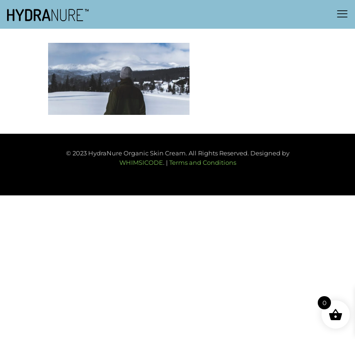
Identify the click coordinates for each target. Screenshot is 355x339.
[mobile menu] (342, 14)
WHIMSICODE (141, 162)
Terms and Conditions (202, 162)
